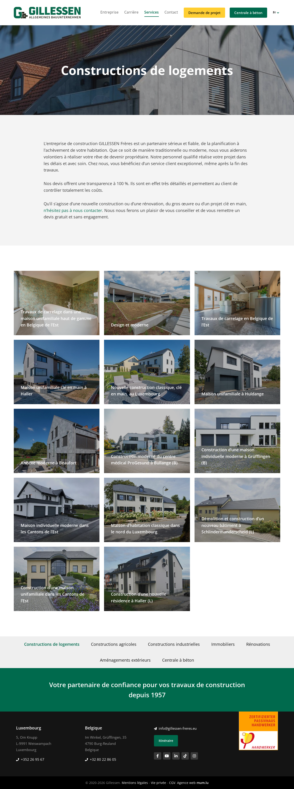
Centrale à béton (248, 12)
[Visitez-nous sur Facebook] (157, 756)
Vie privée (158, 782)
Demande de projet (204, 12)
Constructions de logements (51, 644)
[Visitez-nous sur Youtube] (166, 756)
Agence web (186, 782)
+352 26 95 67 (32, 759)
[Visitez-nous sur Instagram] (194, 756)
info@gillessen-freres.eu (178, 728)
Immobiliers (223, 644)
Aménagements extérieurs (125, 660)
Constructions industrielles (174, 644)
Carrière (131, 12)
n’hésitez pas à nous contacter (73, 210)
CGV (172, 782)
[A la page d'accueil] (47, 12)
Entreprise (109, 12)
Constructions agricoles (113, 644)
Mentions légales (135, 782)
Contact (171, 12)
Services (151, 12)
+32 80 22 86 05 (103, 759)
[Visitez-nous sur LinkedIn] (176, 756)
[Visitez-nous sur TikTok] (185, 756)
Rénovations (258, 644)
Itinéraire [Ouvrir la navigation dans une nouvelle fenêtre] (166, 740)
